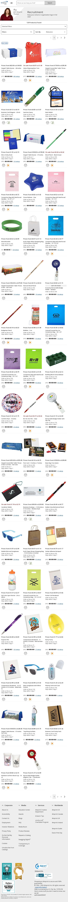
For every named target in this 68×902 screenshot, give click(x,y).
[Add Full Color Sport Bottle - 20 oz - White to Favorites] (4, 607)
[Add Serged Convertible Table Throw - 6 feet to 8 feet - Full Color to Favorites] (4, 475)
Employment (6, 823)
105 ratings (16, 649)
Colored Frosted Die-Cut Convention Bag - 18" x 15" (53, 331)
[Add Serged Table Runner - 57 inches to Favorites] (25, 165)
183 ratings (38, 206)
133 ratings (16, 161)
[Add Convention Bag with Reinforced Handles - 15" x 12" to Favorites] (48, 209)
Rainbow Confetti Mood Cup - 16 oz (11, 776)
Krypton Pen (5, 640)
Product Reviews (24, 831)
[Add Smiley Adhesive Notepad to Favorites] (48, 563)
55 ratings (38, 604)
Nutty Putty (49, 640)
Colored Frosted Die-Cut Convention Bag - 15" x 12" (9, 375)
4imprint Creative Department (41, 811)
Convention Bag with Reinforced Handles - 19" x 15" (33, 375)
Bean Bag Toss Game (51, 463)
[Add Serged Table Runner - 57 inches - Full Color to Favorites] (4, 743)
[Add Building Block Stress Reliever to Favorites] (48, 387)
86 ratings (38, 383)
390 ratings (60, 119)
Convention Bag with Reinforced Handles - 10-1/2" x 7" (11, 198)
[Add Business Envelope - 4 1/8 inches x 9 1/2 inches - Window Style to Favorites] (25, 519)
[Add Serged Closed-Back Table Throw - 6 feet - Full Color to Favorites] (4, 298)
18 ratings (38, 515)
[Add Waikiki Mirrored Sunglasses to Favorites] (4, 563)
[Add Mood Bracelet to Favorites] (4, 254)
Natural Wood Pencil (29, 286)
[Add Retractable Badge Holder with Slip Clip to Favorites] (48, 431)
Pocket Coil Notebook (52, 595)
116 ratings (38, 161)
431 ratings (16, 119)
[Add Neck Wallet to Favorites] (48, 123)
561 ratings (38, 76)
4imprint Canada (57, 814)
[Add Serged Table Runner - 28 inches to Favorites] (4, 80)
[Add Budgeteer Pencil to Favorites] (4, 342)
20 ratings (16, 427)
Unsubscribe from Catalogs (8, 849)
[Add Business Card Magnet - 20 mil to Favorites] (4, 123)
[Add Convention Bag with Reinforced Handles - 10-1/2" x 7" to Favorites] (4, 209)
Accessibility (6, 814)
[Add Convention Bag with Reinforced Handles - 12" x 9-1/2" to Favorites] (48, 254)
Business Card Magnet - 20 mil (10, 112)
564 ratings (60, 76)
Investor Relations (8, 827)
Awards (21, 814)
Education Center (24, 810)
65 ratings (16, 206)
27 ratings (16, 604)
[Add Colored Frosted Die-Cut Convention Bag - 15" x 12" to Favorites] (4, 387)
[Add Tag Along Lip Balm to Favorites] (25, 743)
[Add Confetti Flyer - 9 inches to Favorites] (4, 431)
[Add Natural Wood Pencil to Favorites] (25, 298)
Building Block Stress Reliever (54, 374)
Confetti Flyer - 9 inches (8, 419)
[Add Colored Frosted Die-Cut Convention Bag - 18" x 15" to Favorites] (48, 342)
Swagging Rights (24, 839)
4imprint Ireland (57, 823)
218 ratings (60, 161)
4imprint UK (56, 818)
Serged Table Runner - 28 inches (11, 68)
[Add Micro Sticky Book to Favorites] (4, 165)
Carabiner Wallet (6, 507)
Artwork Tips (39, 816)
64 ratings (60, 427)
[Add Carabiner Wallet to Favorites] (4, 519)
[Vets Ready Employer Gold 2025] (18, 863)
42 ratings (60, 649)
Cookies (5, 844)
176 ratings (38, 294)
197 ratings (60, 206)
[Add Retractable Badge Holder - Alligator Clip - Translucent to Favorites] (25, 788)
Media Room (23, 827)
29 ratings (60, 559)
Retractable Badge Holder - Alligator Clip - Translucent (31, 776)
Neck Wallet (49, 112)
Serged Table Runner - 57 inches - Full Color (11, 732)
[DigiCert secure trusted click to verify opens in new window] (42, 859)
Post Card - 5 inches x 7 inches (32, 463)
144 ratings (16, 383)
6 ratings (60, 695)
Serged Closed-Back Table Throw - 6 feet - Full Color (12, 286)
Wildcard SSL (39, 864)
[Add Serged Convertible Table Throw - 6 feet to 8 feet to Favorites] (48, 80)
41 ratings (38, 695)
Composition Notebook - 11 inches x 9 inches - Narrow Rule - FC (33, 641)
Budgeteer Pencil (6, 330)
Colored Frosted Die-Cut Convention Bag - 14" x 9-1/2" (32, 596)
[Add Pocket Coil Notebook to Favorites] (48, 607)
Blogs (20, 818)
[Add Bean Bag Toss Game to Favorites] (48, 475)
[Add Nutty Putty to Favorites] (48, 653)
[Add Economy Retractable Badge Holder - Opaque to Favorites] (48, 298)
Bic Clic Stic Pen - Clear (30, 419)
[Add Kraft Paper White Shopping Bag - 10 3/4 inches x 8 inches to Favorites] (25, 254)
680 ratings (16, 76)
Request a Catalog (25, 835)
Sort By (38, 32)
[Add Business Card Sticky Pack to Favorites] (48, 743)
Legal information (41, 879)
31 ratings (38, 471)
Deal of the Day (57, 833)
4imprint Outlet (57, 829)
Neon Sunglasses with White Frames (32, 686)
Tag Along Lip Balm (29, 731)
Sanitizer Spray (28, 112)
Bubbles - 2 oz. (27, 330)
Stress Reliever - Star (29, 197)
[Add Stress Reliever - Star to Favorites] (25, 209)
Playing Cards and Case (52, 685)
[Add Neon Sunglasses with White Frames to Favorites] (25, 699)
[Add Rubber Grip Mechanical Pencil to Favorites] (48, 519)
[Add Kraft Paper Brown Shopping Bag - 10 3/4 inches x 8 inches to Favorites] (25, 563)
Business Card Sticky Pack (53, 731)
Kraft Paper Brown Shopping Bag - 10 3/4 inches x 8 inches (33, 552)
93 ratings (38, 427)
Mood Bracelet (5, 241)
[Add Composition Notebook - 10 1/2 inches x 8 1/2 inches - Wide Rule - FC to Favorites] (4, 699)
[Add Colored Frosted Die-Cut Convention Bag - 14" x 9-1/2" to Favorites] (25, 607)
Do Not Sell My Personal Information (8, 837)
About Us (5, 810)
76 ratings (60, 339)
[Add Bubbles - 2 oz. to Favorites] (25, 342)
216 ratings (16, 339)
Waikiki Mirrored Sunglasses (10, 551)
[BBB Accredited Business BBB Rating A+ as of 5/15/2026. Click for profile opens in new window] (43, 868)
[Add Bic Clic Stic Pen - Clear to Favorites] (25, 431)
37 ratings (16, 784)
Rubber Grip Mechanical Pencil (54, 507)
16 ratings (16, 695)
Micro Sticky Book (6, 155)
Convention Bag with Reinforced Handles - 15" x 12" (55, 198)
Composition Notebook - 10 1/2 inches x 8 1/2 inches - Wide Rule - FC (11, 687)
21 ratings (16, 740)
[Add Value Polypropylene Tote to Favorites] (25, 80)
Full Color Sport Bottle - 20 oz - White (11, 596)
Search (50, 3)
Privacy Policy (6, 831)
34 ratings (16, 471)
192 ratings (60, 250)
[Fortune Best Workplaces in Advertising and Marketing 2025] (7, 863)
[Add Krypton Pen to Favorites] (4, 653)
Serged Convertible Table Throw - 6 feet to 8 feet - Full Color (11, 463)
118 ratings (16, 294)
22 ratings (60, 515)
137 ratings (38, 250)
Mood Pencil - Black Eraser (53, 155)
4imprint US (56, 810)
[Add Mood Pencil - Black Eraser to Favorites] (48, 165)
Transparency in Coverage (24, 845)
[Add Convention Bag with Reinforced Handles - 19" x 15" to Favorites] (25, 387)
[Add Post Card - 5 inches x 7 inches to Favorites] (25, 475)
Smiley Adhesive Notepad (53, 551)
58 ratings (60, 383)
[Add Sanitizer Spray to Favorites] (25, 123)
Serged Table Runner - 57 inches (33, 155)
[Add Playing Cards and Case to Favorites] (48, 699)
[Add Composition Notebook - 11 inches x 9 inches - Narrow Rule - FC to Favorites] (25, 653)
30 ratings (38, 339)
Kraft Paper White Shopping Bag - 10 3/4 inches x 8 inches (33, 242)
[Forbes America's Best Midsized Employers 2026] (8, 879)
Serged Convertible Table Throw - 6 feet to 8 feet (55, 69)
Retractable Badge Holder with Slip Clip (54, 419)
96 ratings (60, 294)
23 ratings (16, 515)
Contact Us (5, 818)
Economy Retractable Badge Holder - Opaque (54, 288)
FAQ (20, 823)
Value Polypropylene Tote (31, 68)
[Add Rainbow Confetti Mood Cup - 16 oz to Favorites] (4, 788)
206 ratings (38, 119)
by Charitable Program (41, 821)
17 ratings (60, 604)
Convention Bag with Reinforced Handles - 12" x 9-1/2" (55, 242)
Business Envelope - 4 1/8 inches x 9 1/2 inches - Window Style (33, 508)
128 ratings (15, 250)
